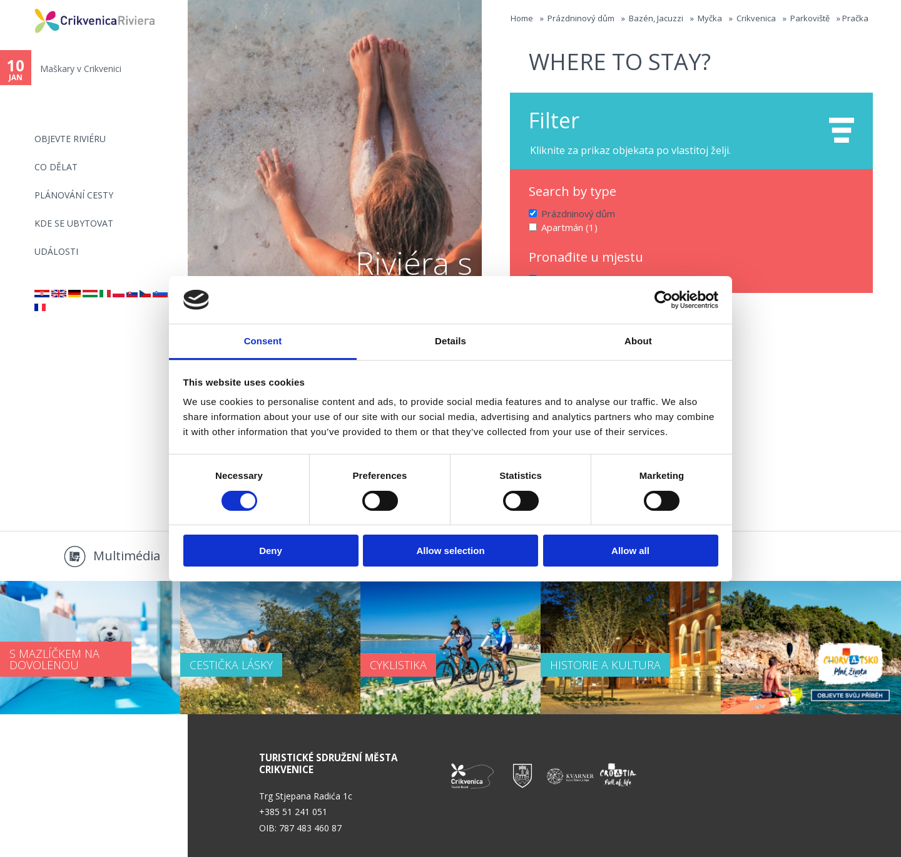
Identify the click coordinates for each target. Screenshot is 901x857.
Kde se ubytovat (73, 223)
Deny (270, 550)
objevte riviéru (70, 139)
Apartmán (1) (568, 226)
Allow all (630, 550)
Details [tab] (450, 341)
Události (56, 251)
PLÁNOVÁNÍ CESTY (73, 195)
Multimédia (126, 555)
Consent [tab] (263, 341)
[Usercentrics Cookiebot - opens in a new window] (663, 299)
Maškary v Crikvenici (80, 68)
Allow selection (450, 550)
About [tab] (638, 341)
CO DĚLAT (56, 167)
